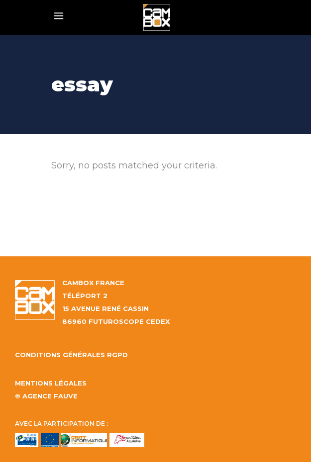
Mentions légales (51, 383)
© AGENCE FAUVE (46, 396)
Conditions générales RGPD (71, 355)
